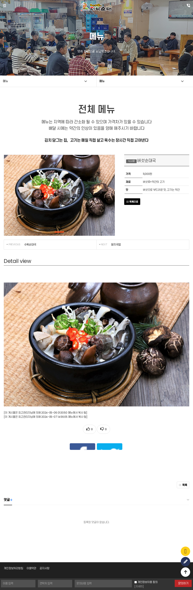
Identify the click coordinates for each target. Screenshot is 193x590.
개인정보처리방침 (13, 544)
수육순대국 (30, 244)
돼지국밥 (116, 244)
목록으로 (132, 201)
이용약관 (31, 544)
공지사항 (44, 544)
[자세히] (139, 586)
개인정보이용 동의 (147, 582)
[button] (59, 232)
